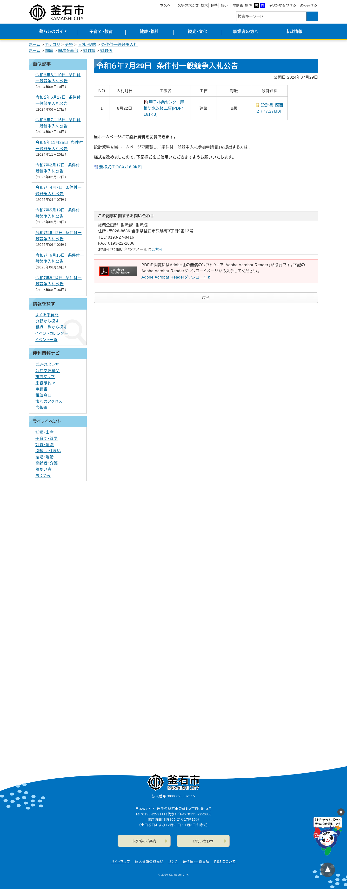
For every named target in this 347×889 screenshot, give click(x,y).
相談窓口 (43, 395)
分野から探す (47, 321)
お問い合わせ (203, 841)
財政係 (106, 51)
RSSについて (225, 862)
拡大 (204, 5)
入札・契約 (87, 45)
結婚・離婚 (44, 457)
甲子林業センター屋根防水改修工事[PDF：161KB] (164, 108)
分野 (69, 45)
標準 (214, 5)
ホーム (34, 45)
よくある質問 (47, 315)
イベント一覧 (46, 340)
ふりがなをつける (282, 5)
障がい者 (43, 469)
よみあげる (308, 5)
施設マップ (45, 377)
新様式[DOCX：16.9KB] (120, 167)
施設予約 (45, 383)
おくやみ (43, 476)
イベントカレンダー (51, 333)
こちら (157, 250)
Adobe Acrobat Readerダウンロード (176, 277)
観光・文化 (197, 31)
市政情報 (293, 31)
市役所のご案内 (144, 841)
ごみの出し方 (47, 364)
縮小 (224, 5)
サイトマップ (120, 862)
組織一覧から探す (51, 327)
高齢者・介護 (46, 463)
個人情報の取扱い (149, 862)
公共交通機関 (47, 371)
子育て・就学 (46, 439)
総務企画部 (68, 51)
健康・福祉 (149, 31)
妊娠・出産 (44, 432)
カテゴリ (52, 45)
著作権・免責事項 (196, 862)
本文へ (165, 5)
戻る (206, 298)
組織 (49, 51)
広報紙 (41, 408)
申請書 (41, 389)
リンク (173, 862)
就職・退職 (44, 445)
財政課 (89, 51)
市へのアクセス (48, 402)
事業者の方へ (246, 31)
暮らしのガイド (53, 31)
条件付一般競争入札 (119, 45)
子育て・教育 (101, 31)
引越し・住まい (48, 451)
